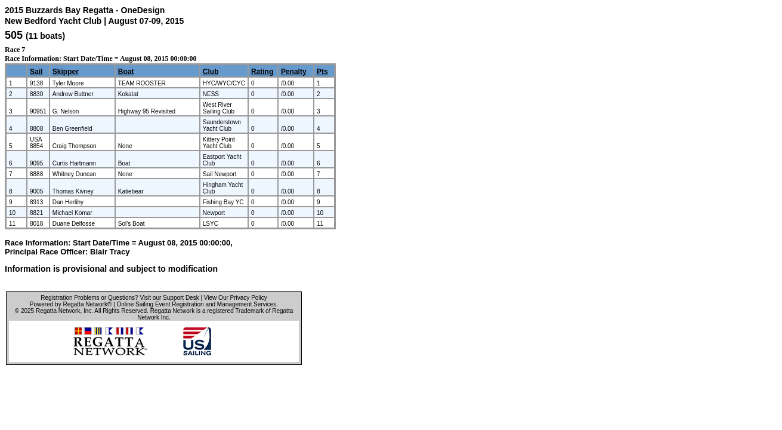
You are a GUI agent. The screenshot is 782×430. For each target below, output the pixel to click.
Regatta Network (58, 311)
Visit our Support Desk (169, 297)
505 (14, 35)
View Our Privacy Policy (235, 297)
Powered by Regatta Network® (71, 304)
